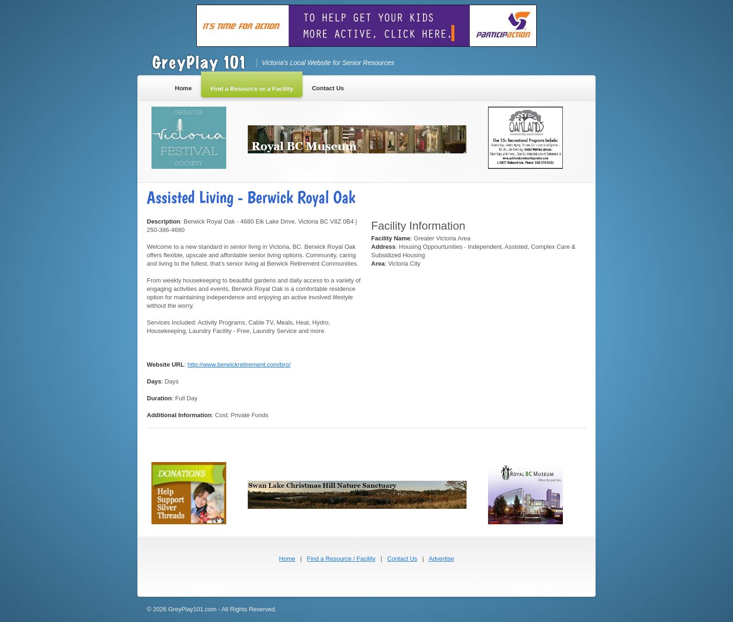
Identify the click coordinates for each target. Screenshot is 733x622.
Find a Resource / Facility (341, 558)
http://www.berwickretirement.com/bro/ (238, 364)
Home (287, 558)
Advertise (441, 558)
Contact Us (402, 558)
